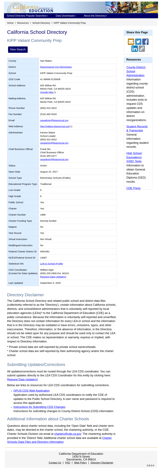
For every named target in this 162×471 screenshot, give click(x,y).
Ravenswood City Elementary (56, 67)
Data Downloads (66, 15)
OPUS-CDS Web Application (31, 390)
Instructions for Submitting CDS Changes (39, 407)
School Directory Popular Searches (27, 15)
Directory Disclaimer (102, 462)
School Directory (41, 22)
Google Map (46, 92)
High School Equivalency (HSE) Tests (134, 157)
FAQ (67, 462)
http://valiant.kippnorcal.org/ (55, 126)
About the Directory (95, 15)
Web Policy (80, 462)
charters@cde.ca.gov (67, 433)
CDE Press (133, 188)
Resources (23, 22)
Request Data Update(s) (53, 276)
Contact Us (55, 462)
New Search (18, 49)
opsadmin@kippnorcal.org (54, 120)
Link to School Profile (51, 263)
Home (10, 22)
